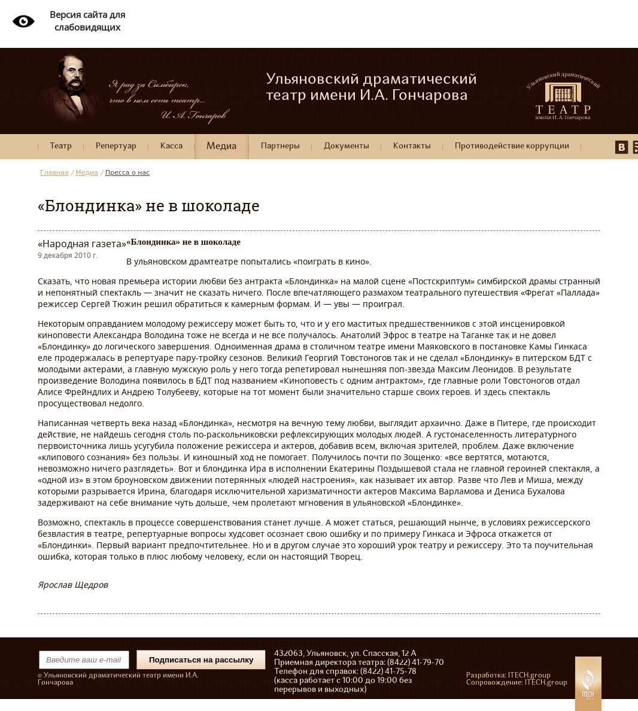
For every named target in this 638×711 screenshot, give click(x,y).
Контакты (412, 146)
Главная (54, 173)
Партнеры (280, 146)
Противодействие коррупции (512, 146)
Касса (171, 146)
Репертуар (116, 146)
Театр (61, 146)
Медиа (221, 146)
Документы (346, 146)
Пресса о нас (127, 173)
